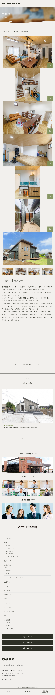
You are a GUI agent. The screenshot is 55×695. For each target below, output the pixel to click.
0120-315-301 (12, 670)
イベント (9, 692)
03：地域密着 (9, 551)
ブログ (6, 599)
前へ (16, 365)
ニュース (7, 603)
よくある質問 (8, 607)
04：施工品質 (9, 554)
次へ (39, 365)
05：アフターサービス (11, 556)
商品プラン (7, 565)
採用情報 (7, 625)
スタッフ (7, 623)
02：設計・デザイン (11, 548)
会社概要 (7, 620)
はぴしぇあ (9, 628)
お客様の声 (7, 595)
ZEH (5, 616)
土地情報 (7, 582)
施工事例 (7, 590)
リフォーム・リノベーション (13, 578)
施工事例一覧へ (27, 365)
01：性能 (8, 545)
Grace (7, 573)
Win (6, 568)
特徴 (5, 543)
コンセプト (7, 538)
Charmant (8, 570)
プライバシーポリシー (8, 680)
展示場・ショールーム (11, 561)
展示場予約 (28, 692)
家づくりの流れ (9, 611)
